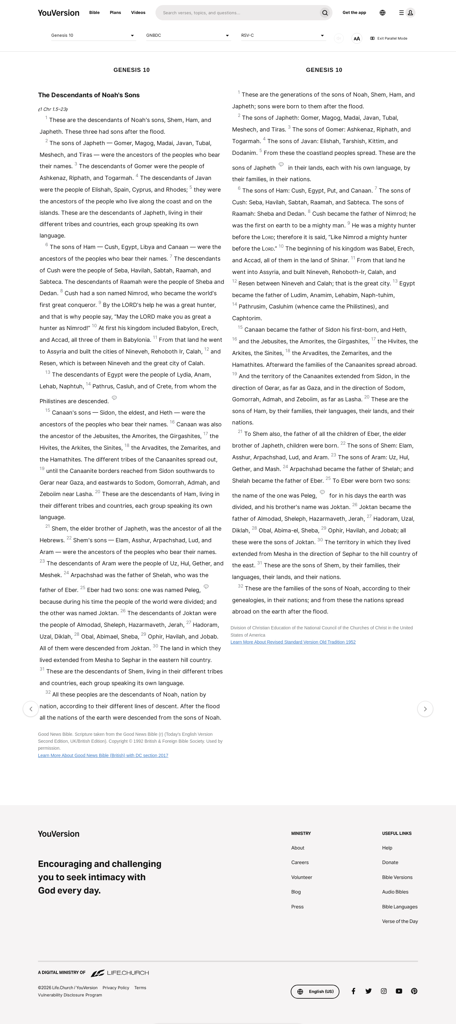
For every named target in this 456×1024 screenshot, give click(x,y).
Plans (115, 12)
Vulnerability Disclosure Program (70, 994)
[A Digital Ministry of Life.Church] (228, 969)
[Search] (236, 13)
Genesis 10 (93, 35)
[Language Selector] (382, 12)
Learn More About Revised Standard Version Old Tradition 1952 (293, 642)
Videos (138, 12)
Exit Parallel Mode (388, 38)
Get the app (354, 12)
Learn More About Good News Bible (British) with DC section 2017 (103, 755)
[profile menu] (406, 12)
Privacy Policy (116, 987)
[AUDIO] (339, 38)
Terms (140, 987)
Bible (94, 12)
